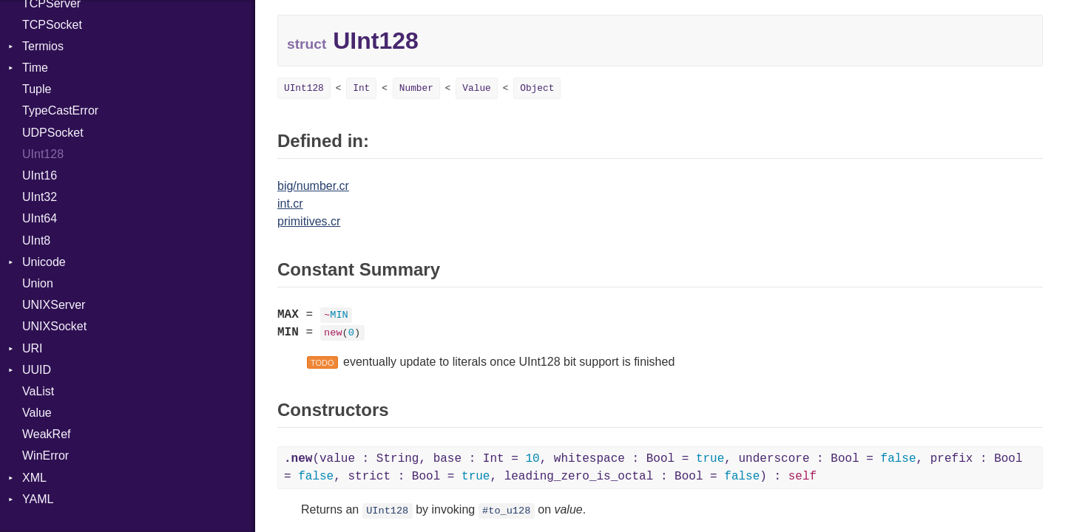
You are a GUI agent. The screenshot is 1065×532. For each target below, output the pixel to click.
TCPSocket (52, 24)
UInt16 (39, 175)
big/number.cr (313, 186)
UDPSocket (53, 132)
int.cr (290, 203)
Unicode (44, 262)
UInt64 (39, 218)
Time (35, 67)
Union (37, 283)
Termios (43, 46)
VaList (38, 391)
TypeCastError (60, 110)
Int (361, 88)
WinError (45, 455)
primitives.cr (308, 221)
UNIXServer (53, 305)
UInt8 (36, 240)
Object (537, 88)
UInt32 (39, 197)
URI (32, 348)
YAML (37, 499)
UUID (36, 370)
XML (34, 477)
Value (37, 412)
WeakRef (46, 434)
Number (416, 88)
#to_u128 (506, 510)
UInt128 (43, 154)
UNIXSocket (54, 326)
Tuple (36, 89)
